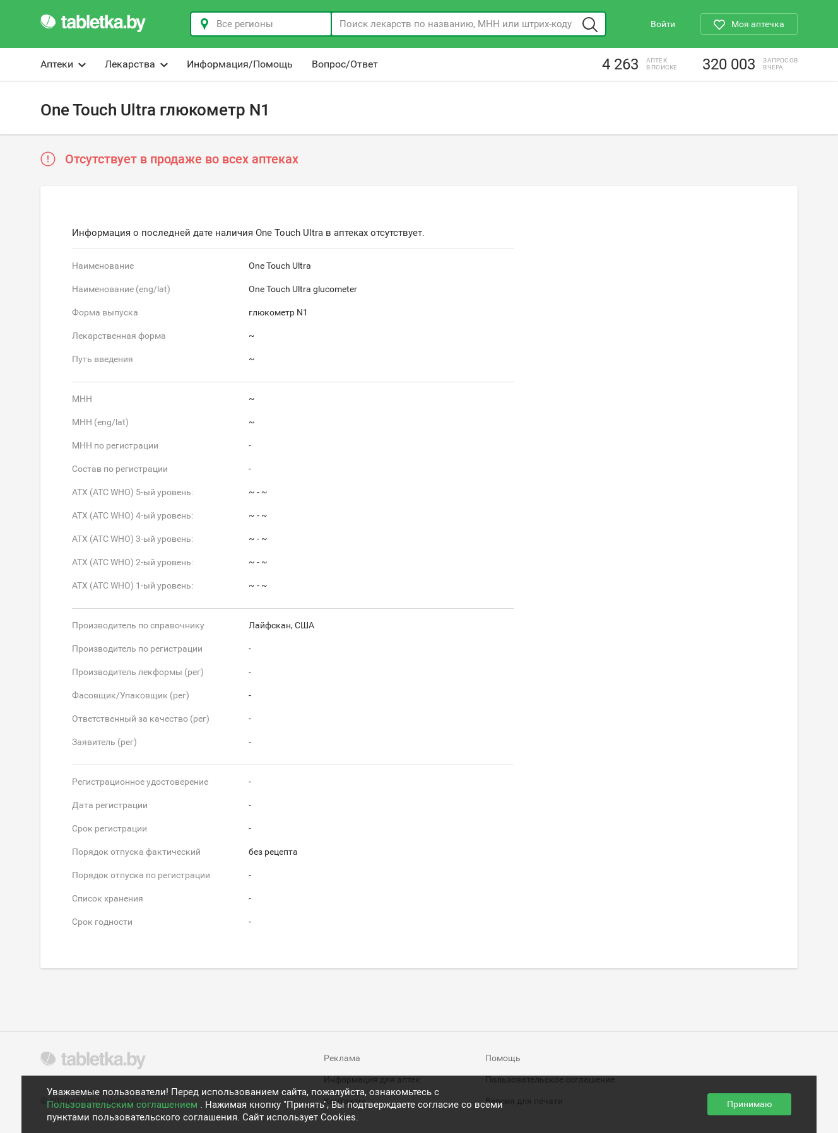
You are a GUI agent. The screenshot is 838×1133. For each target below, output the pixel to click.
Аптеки (63, 64)
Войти (663, 24)
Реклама (342, 1058)
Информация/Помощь (240, 64)
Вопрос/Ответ (345, 64)
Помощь (503, 1058)
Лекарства (136, 64)
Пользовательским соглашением (123, 1104)
